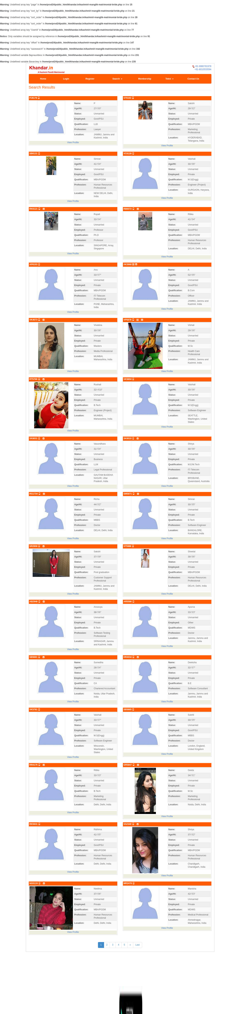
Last (137, 945)
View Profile (73, 142)
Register (90, 79)
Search (117, 79)
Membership (144, 79)
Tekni (169, 79)
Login (66, 79)
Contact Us (193, 79)
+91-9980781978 (202, 66)
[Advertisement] (120, 971)
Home (43, 79)
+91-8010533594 (202, 69)
